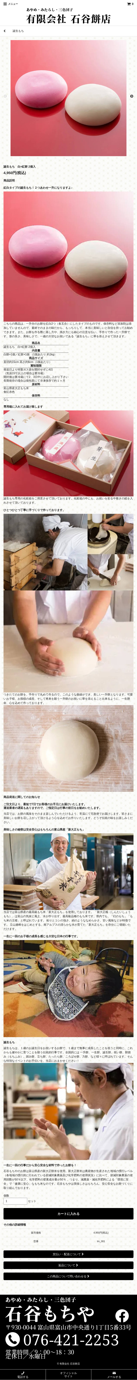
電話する (22, 1374)
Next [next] (131, 96)
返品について (68, 1265)
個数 (6, 1195)
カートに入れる (68, 1214)
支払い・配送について (68, 1254)
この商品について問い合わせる (68, 1276)
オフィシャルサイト (68, 1375)
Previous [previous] (5, 96)
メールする (114, 1374)
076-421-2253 (71, 1339)
